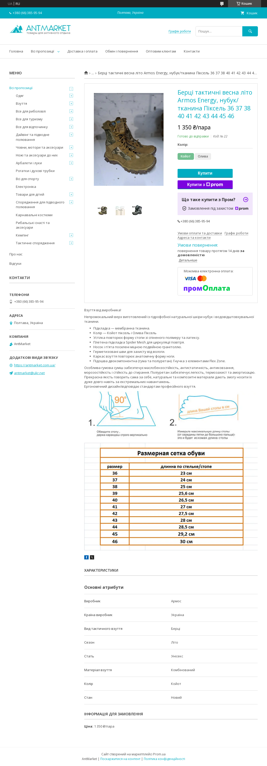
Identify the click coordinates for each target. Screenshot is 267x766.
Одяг (20, 95)
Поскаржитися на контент (120, 759)
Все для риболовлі (31, 111)
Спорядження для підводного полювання (40, 204)
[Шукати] (250, 31)
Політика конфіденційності (164, 759)
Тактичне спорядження (35, 243)
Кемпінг (22, 235)
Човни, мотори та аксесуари (39, 147)
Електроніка (26, 186)
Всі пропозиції (42, 51)
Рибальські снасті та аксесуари (33, 225)
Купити (205, 173)
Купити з (205, 184)
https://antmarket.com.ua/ (34, 365)
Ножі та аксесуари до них (37, 155)
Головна (16, 51)
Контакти (192, 51)
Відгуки (15, 263)
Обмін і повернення (121, 51)
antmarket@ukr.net (29, 373)
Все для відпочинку (32, 126)
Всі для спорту (27, 178)
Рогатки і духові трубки (35, 170)
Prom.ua (159, 754)
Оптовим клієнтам (161, 51)
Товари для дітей (30, 194)
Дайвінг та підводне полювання (32, 137)
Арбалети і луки (29, 163)
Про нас (15, 254)
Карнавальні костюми (34, 215)
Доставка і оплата (82, 51)
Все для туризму (29, 119)
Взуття (21, 103)
